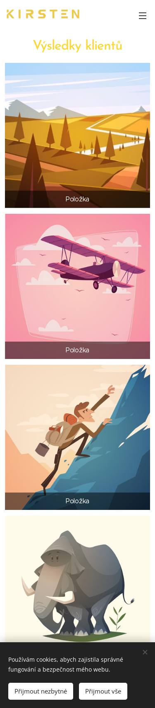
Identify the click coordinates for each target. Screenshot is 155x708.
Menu (142, 15)
